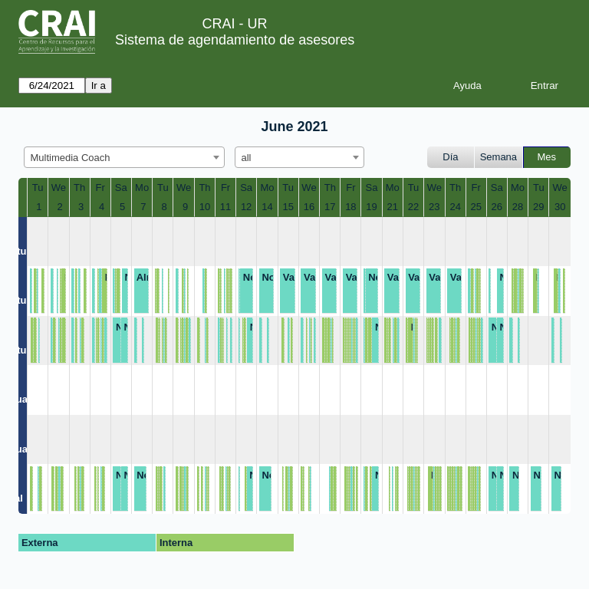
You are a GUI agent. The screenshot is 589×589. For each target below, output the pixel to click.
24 (454, 206)
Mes (547, 157)
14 (267, 206)
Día (450, 157)
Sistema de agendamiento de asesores (234, 40)
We (58, 187)
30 (559, 206)
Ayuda (467, 85)
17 (329, 206)
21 (392, 206)
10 (204, 206)
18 (350, 206)
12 (246, 206)
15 (287, 206)
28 (517, 206)
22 (413, 206)
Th (79, 187)
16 (309, 206)
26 (497, 206)
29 (538, 206)
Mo (142, 187)
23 (434, 206)
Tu (38, 187)
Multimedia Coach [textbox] (70, 157)
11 (225, 206)
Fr (100, 187)
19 (371, 206)
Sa (121, 187)
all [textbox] (247, 157)
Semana (498, 157)
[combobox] (124, 157)
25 (475, 206)
